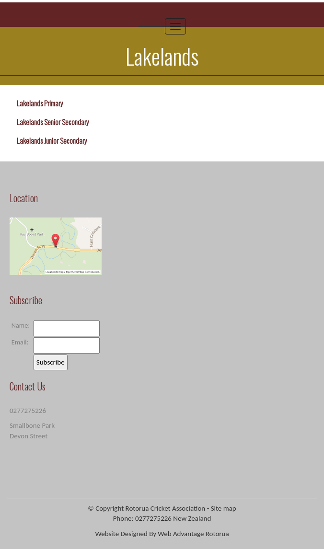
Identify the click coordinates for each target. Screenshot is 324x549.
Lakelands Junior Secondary (52, 140)
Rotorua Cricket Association (166, 508)
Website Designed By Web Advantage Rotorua (162, 533)
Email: (20, 342)
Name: (21, 325)
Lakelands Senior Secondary (53, 121)
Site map (223, 508)
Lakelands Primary (40, 103)
